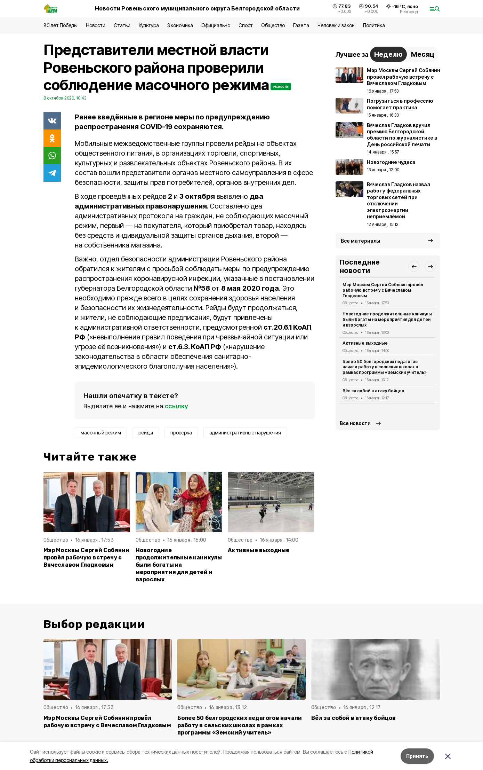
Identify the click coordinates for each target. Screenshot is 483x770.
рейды (145, 432)
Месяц (422, 54)
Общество (273, 25)
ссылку (176, 406)
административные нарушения (245, 432)
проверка (181, 432)
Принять (417, 756)
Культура (149, 25)
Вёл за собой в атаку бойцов (373, 390)
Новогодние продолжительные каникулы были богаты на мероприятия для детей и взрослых (179, 565)
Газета (301, 25)
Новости (95, 25)
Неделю (388, 54)
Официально (215, 25)
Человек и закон (336, 25)
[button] (413, 266)
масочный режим (101, 432)
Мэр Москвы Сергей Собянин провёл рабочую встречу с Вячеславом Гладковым (86, 557)
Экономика (180, 25)
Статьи (122, 25)
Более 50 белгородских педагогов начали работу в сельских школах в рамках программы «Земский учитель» (385, 367)
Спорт (246, 25)
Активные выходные (258, 550)
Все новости (355, 423)
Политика (374, 25)
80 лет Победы (60, 25)
